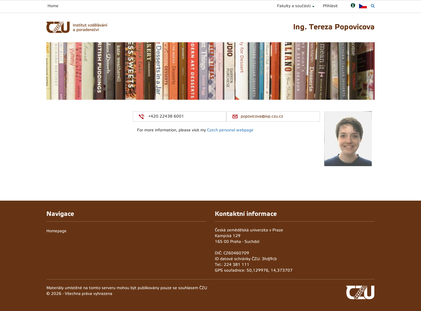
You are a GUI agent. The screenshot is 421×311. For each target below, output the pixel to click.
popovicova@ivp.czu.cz (262, 116)
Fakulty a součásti (294, 6)
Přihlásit (330, 6)
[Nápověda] (353, 6)
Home (53, 6)
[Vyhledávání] (373, 6)
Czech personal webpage (230, 130)
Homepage (56, 231)
